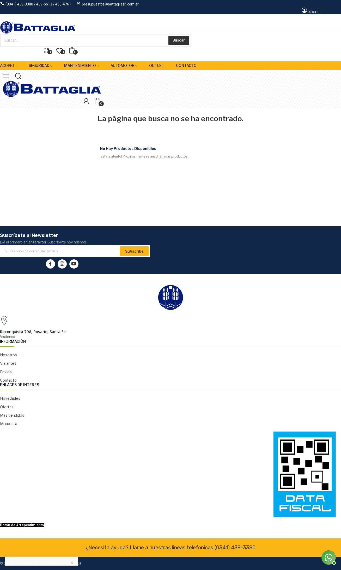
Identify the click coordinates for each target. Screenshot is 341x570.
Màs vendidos (12, 415)
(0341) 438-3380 (235, 547)
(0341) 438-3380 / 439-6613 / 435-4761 (38, 4)
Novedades (10, 398)
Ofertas (7, 407)
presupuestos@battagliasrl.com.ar (110, 4)
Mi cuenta (8, 423)
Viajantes (8, 363)
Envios (6, 372)
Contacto (8, 380)
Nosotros (8, 355)
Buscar (179, 40)
